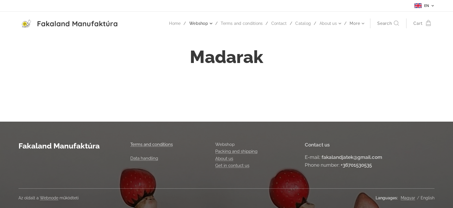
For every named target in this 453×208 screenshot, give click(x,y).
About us (224, 158)
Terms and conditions (151, 144)
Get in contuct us (232, 165)
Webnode (49, 198)
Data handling (144, 158)
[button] (388, 23)
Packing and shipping (236, 151)
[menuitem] (170, 23)
